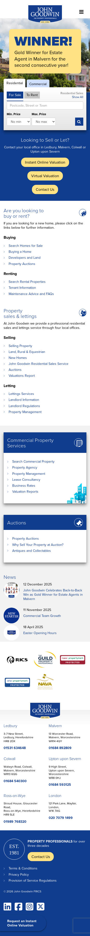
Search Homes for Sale (26, 245)
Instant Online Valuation (45, 162)
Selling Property (20, 346)
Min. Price (13, 114)
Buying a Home (20, 251)
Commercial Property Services (30, 442)
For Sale (15, 95)
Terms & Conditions (23, 868)
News (10, 576)
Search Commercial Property (33, 461)
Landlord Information (24, 400)
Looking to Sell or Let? (45, 139)
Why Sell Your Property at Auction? (37, 545)
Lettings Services (21, 394)
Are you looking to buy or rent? (24, 213)
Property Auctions (22, 264)
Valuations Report (22, 375)
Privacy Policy (19, 874)
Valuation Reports (25, 491)
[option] (45, 55)
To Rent (32, 95)
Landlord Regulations (24, 406)
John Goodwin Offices (41, 718)
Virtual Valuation (45, 175)
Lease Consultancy (26, 479)
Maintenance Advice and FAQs (31, 294)
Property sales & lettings (20, 313)
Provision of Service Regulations (33, 880)
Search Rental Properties (27, 281)
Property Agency (24, 467)
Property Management (25, 412)
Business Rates (23, 485)
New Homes (18, 358)
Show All (77, 97)
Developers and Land (25, 257)
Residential (14, 83)
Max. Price (39, 114)
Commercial (38, 84)
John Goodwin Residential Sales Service (38, 364)
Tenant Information (22, 287)
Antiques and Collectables (31, 550)
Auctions (15, 369)
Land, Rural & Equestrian (27, 352)
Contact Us (45, 189)
